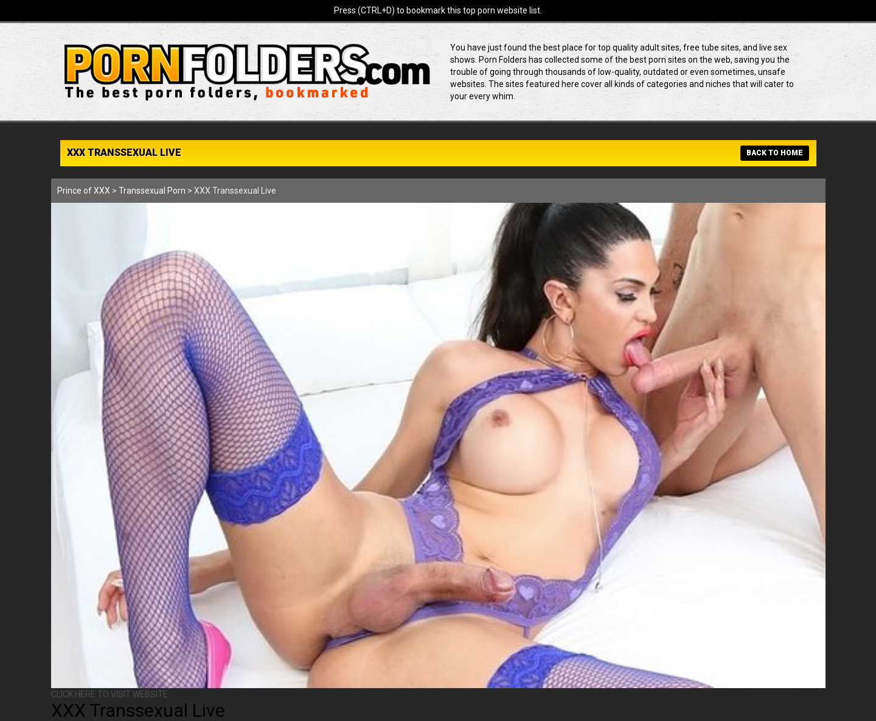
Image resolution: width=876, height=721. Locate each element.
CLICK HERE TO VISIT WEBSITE (109, 694)
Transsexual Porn (152, 190)
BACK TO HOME (774, 153)
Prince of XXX (83, 190)
